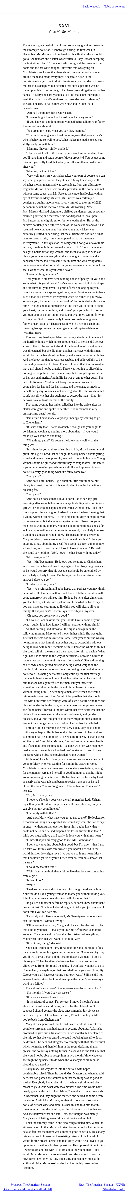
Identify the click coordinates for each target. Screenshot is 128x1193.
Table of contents (114, 6)
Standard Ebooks (18, 6)
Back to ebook (91, 6)
